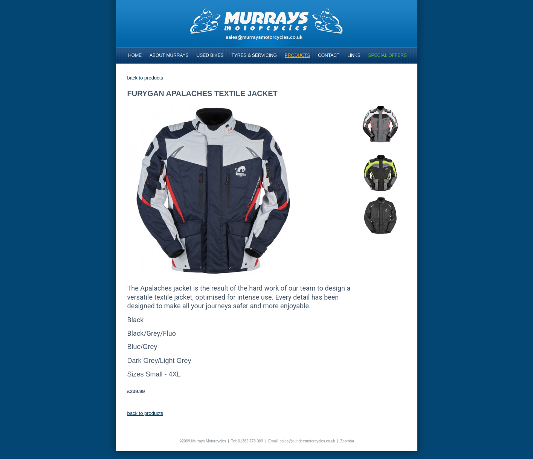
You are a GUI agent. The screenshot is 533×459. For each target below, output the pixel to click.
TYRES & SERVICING (253, 55)
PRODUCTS (297, 55)
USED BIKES (210, 55)
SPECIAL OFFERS (387, 55)
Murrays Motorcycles (208, 441)
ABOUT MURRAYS (169, 55)
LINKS (353, 55)
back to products (145, 78)
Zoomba (347, 441)
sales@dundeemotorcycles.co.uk (307, 441)
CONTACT (328, 55)
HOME (135, 55)
